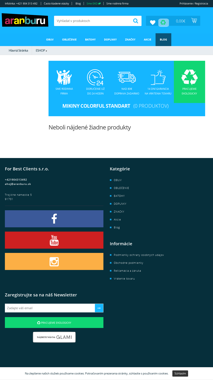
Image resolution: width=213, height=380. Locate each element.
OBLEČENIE (69, 39)
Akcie (147, 39)
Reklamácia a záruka (127, 270)
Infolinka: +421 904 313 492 (21, 3)
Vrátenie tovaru (124, 278)
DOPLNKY (110, 39)
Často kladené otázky (56, 3)
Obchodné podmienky (128, 262)
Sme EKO (94, 3)
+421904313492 (16, 179)
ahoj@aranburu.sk (18, 183)
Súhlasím (180, 373)
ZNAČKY (130, 39)
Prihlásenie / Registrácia (194, 3)
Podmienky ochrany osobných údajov (139, 254)
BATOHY (90, 39)
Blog (78, 3)
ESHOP (40, 50)
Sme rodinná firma (117, 3)
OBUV (50, 39)
